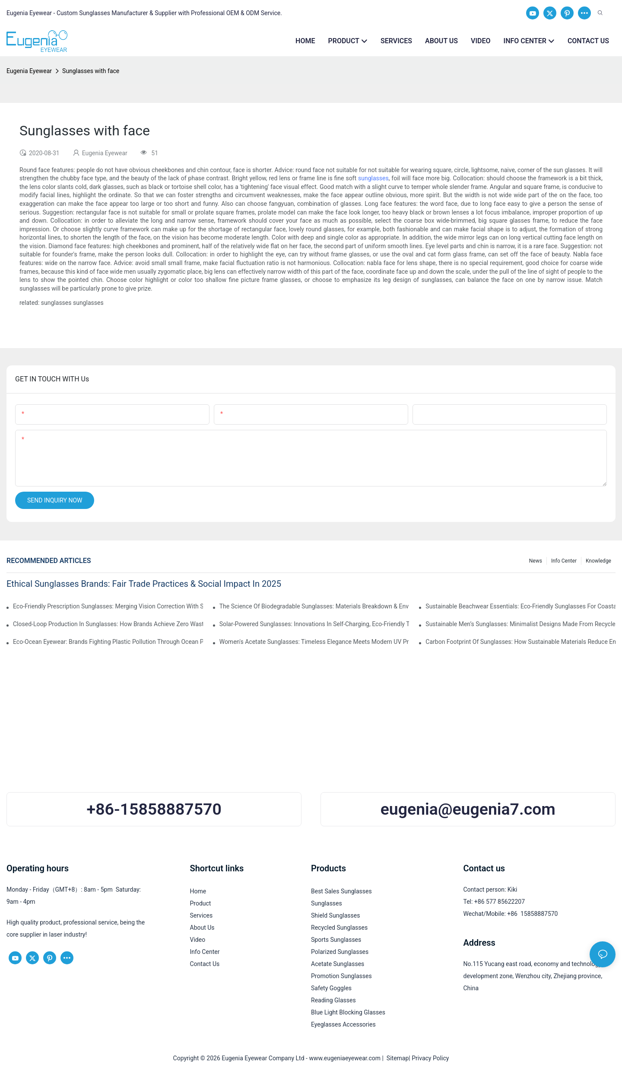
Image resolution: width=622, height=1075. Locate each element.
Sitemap (396, 1058)
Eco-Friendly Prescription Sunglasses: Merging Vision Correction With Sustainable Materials (108, 606)
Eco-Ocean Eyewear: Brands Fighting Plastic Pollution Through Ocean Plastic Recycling (108, 641)
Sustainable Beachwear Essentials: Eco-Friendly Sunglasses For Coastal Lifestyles (520, 606)
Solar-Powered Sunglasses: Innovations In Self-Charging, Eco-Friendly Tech (314, 624)
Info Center (564, 561)
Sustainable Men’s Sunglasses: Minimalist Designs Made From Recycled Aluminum (520, 624)
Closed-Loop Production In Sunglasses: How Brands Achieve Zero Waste (108, 624)
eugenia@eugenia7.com (468, 809)
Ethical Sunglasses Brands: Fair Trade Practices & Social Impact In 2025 (143, 584)
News (535, 561)
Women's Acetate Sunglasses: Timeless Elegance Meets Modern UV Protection (314, 641)
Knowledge (598, 561)
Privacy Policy (430, 1058)
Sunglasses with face (90, 70)
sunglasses (373, 178)
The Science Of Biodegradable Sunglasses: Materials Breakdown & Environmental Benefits (314, 606)
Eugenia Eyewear (29, 70)
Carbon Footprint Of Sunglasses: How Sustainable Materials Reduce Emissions (520, 641)
